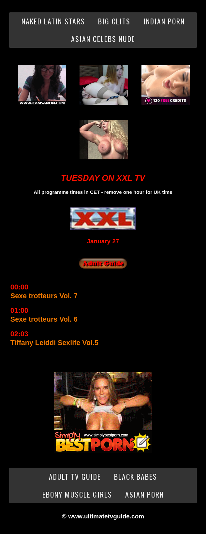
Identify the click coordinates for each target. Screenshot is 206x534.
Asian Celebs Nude (103, 38)
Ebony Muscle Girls (77, 494)
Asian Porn (144, 494)
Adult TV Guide (75, 476)
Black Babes (135, 476)
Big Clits (114, 21)
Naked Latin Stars (53, 21)
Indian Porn (164, 21)
